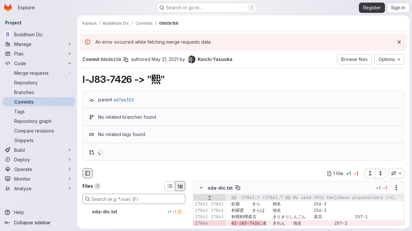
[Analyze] (39, 188)
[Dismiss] (399, 42)
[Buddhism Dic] (39, 34)
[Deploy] (39, 159)
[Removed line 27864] (200, 223)
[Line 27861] (200, 204)
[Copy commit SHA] (126, 60)
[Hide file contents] (201, 188)
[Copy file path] (238, 188)
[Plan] (39, 53)
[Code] (39, 63)
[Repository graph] (39, 120)
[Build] (39, 149)
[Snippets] (39, 140)
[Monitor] (39, 178)
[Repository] (39, 82)
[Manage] (39, 43)
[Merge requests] (39, 72)
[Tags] (39, 111)
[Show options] (396, 188)
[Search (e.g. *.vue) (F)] (133, 199)
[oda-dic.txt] (134, 212)
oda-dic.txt (220, 188)
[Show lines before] (209, 198)
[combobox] (396, 173)
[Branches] (39, 92)
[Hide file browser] (87, 173)
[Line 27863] (200, 217)
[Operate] (39, 169)
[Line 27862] (200, 211)
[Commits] (39, 101)
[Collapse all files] (380, 173)
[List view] (169, 186)
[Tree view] (180, 186)
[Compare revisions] (39, 130)
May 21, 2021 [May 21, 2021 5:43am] (165, 59)
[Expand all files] (370, 173)
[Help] (39, 212)
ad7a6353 (123, 100)
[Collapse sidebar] (39, 222)
